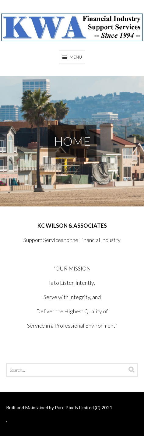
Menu (76, 57)
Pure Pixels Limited (74, 407)
